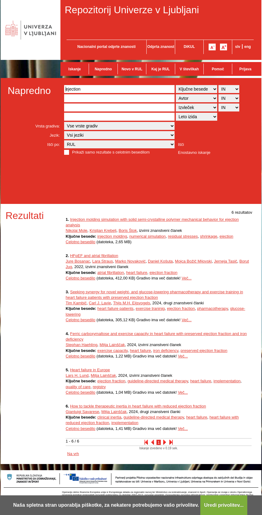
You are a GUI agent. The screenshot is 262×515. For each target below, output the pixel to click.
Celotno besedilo (80, 242)
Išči (181, 144)
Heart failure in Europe (90, 370)
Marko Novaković (130, 261)
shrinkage (208, 236)
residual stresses (183, 236)
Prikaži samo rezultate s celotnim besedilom (111, 152)
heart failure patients (115, 308)
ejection (226, 236)
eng (247, 47)
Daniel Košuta (160, 261)
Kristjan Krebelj (103, 230)
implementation (227, 381)
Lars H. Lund (77, 375)
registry (99, 386)
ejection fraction (163, 272)
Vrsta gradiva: (47, 126)
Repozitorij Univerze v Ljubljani (132, 9)
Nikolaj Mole (76, 230)
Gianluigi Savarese (82, 411)
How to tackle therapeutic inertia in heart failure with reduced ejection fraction (138, 406)
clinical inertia (109, 417)
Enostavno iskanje (194, 152)
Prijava (245, 69)
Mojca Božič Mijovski (193, 261)
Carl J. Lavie (100, 303)
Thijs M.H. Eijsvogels (131, 303)
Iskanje (74, 69)
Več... (187, 278)
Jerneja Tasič (225, 261)
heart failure (136, 272)
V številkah (189, 69)
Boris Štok (128, 230)
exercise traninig (150, 308)
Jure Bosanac (78, 261)
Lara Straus (102, 261)
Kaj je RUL (160, 69)
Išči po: (53, 144)
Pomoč (218, 69)
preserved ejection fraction (204, 350)
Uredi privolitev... (224, 505)
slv (237, 47)
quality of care (78, 386)
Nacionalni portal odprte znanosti (106, 47)
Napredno (103, 69)
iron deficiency (165, 350)
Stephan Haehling (81, 344)
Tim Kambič (76, 303)
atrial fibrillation (110, 272)
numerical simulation (147, 236)
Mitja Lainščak (112, 344)
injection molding (112, 236)
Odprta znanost (160, 47)
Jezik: (55, 135)
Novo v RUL (131, 69)
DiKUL (189, 47)
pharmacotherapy (212, 308)
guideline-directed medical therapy (158, 381)
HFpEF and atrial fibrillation (94, 255)
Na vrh (73, 453)
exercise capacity (112, 350)
